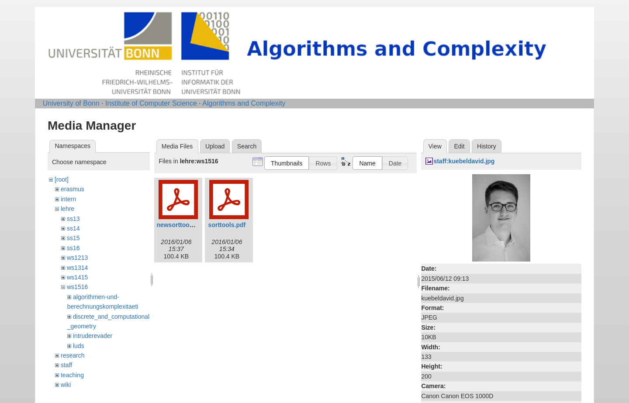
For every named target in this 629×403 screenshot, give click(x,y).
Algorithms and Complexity (243, 103)
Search (246, 146)
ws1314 (77, 267)
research (72, 355)
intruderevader (92, 335)
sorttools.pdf (227, 224)
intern (68, 199)
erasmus (72, 189)
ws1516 (77, 286)
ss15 (73, 237)
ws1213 (77, 257)
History (486, 146)
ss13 (73, 218)
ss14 (73, 228)
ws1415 (77, 277)
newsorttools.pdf (181, 224)
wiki (66, 384)
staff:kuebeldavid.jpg (463, 161)
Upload (215, 146)
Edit (459, 146)
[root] (62, 179)
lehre (67, 208)
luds (78, 345)
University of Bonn (71, 103)
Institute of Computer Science (151, 103)
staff (66, 365)
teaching (72, 375)
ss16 (73, 248)
